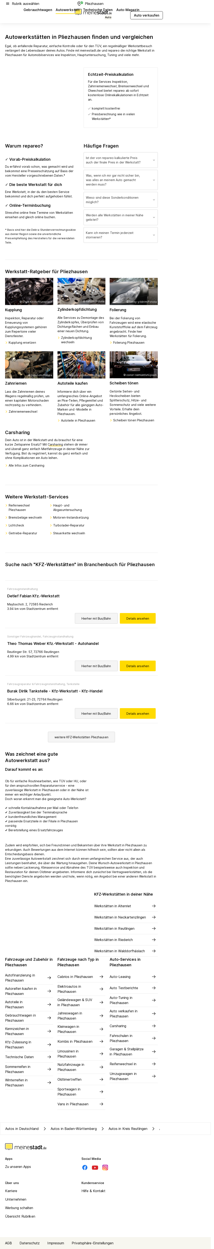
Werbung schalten (19, 1208)
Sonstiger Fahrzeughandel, (24, 636)
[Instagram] (105, 1167)
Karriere (11, 1191)
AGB (8, 1243)
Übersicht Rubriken (20, 1216)
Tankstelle (73, 684)
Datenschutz (30, 1243)
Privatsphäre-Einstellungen (92, 1243)
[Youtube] (95, 1167)
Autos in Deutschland (22, 1129)
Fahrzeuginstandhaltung (22, 589)
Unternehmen (15, 1199)
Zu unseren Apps (18, 1167)
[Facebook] (84, 1167)
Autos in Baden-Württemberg (69, 1128)
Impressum (55, 1243)
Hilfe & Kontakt (93, 1191)
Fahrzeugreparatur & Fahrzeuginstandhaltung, (36, 684)
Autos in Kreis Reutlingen (124, 1128)
